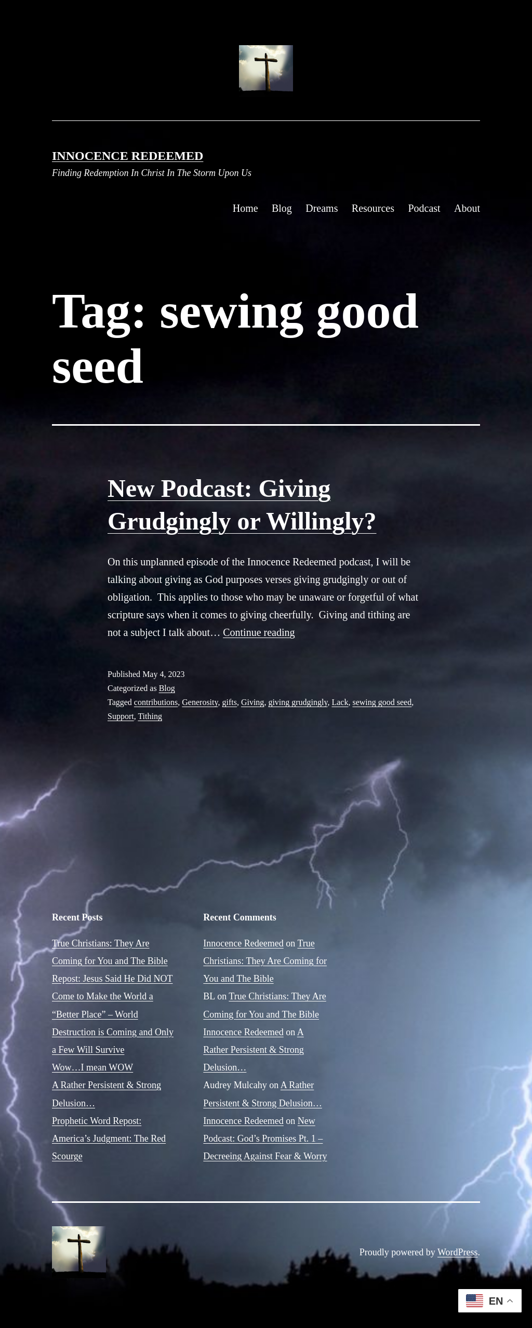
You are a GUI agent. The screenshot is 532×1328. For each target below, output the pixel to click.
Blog (282, 208)
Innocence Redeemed (127, 155)
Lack (339, 702)
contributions (156, 702)
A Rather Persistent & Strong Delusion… (253, 1050)
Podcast (424, 208)
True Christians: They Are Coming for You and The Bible (265, 961)
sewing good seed (381, 702)
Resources (373, 208)
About (467, 208)
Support (121, 716)
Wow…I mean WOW (92, 1067)
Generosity (200, 702)
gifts (229, 702)
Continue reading (259, 632)
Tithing (150, 716)
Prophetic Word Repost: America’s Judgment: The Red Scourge (109, 1138)
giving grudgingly (297, 702)
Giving (252, 702)
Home (245, 208)
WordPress (457, 1252)
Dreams (321, 208)
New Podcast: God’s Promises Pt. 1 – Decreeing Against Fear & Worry (265, 1138)
